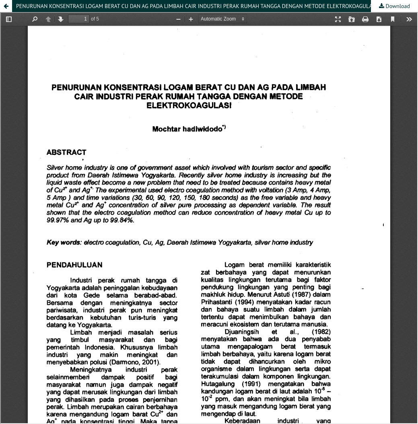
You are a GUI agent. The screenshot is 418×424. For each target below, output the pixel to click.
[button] (6, 6)
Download (397, 6)
